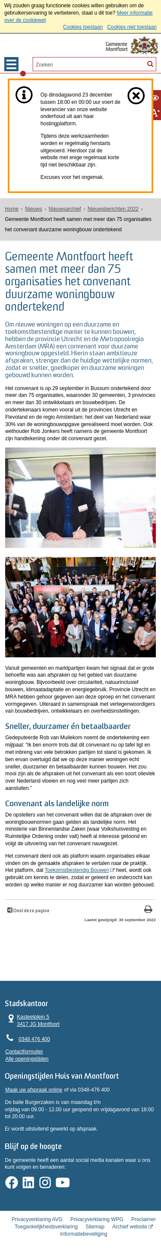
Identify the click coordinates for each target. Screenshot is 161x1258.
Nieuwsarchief (65, 209)
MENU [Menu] (11, 64)
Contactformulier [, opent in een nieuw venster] (24, 1051)
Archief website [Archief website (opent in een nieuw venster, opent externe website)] (129, 1227)
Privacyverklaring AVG (37, 1219)
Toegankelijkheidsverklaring (46, 1227)
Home (11, 209)
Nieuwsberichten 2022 (113, 209)
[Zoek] (149, 63)
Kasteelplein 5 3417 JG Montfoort (32, 1020)
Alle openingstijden (27, 1058)
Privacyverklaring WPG (96, 1219)
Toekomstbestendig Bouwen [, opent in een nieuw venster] (77, 870)
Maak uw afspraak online (33, 1089)
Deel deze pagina (30, 910)
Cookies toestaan (83, 27)
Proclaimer (143, 1219)
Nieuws (33, 209)
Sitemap (94, 1227)
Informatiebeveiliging (83, 1234)
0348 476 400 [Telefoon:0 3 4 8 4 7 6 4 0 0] (34, 1039)
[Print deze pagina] (148, 909)
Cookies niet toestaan (132, 27)
